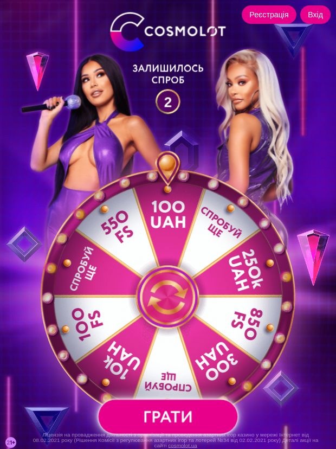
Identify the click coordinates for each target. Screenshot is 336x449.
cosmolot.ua (182, 445)
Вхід (315, 14)
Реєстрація (268, 14)
